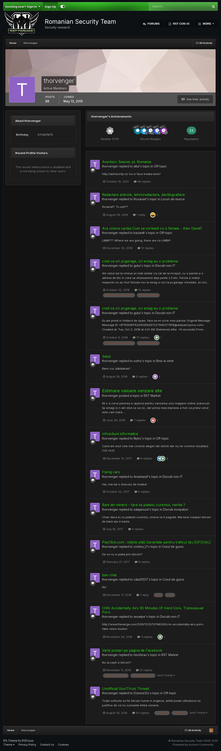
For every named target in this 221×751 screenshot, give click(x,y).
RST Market (152, 395)
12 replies (145, 248)
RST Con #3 (180, 23)
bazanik (139, 233)
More (207, 23)
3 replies (145, 636)
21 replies (144, 670)
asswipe (139, 616)
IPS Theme (10, 740)
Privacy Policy (27, 744)
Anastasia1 (141, 476)
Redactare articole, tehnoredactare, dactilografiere (143, 194)
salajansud (141, 509)
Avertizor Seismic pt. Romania (126, 162)
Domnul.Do (141, 693)
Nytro (137, 438)
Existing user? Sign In (22, 6)
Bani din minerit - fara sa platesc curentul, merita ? (143, 505)
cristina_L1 (140, 546)
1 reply (139, 214)
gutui (137, 265)
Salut (106, 356)
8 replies (142, 562)
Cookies (63, 744)
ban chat (109, 575)
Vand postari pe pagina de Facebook (132, 650)
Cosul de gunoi (172, 546)
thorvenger (110, 166)
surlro (138, 361)
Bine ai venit (165, 361)
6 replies (144, 458)
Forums (153, 23)
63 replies (140, 712)
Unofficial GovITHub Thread (125, 688)
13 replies (142, 290)
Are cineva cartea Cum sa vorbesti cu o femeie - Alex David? (152, 228)
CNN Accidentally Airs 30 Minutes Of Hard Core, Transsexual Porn (152, 610)
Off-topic (160, 166)
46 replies (142, 181)
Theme (9, 744)
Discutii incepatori (175, 509)
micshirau (140, 655)
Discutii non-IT (165, 265)
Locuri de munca (173, 199)
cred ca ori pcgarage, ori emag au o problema (140, 261)
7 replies (137, 420)
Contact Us (47, 744)
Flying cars (111, 472)
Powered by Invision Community (193, 744)
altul (136, 166)
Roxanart (140, 199)
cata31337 (141, 579)
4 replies (136, 529)
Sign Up (50, 6)
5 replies (140, 376)
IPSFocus (28, 740)
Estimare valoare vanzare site (132, 390)
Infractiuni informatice (120, 434)
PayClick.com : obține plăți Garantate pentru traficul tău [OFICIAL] (156, 542)
